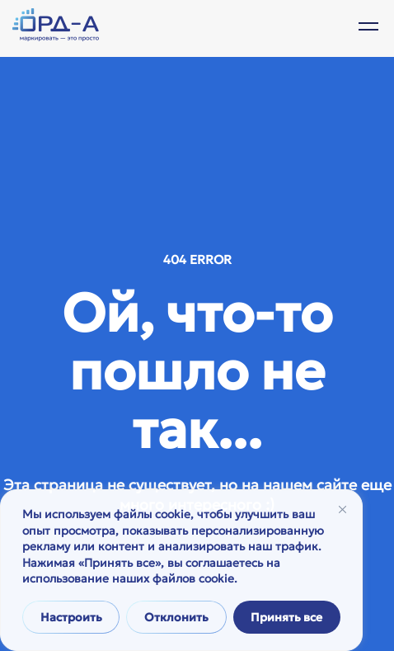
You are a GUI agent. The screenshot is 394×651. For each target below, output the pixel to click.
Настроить (71, 617)
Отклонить (176, 617)
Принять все (286, 617)
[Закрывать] (342, 509)
